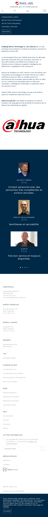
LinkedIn (6, 464)
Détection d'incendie (11, 23)
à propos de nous (9, 369)
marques (6, 424)
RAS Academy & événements (14, 377)
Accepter (7, 511)
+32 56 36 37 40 (9, 295)
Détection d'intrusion (12, 20)
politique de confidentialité (13, 491)
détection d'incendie (11, 401)
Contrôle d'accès (9, 27)
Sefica (5, 428)
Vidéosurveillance (10, 17)
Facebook (6, 460)
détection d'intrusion (11, 397)
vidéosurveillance (9, 393)
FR (28, 11)
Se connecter (8, 416)
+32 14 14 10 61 (8, 331)
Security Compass (10, 382)
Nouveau (6, 31)
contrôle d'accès (9, 405)
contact (6, 420)
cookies (6, 507)
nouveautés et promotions (13, 373)
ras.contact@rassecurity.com (14, 297)
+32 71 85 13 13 (8, 313)
